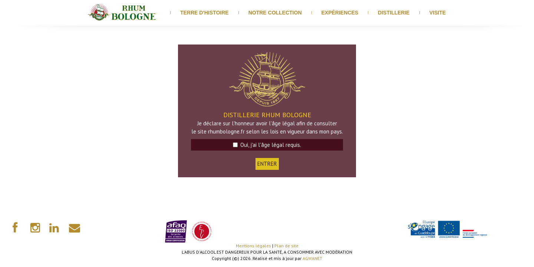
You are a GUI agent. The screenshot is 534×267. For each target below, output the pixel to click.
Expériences (340, 13)
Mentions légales (253, 245)
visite (437, 13)
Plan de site (286, 245)
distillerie (394, 13)
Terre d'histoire (204, 13)
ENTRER (267, 163)
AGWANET (312, 258)
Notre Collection (275, 13)
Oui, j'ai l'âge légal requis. (267, 144)
